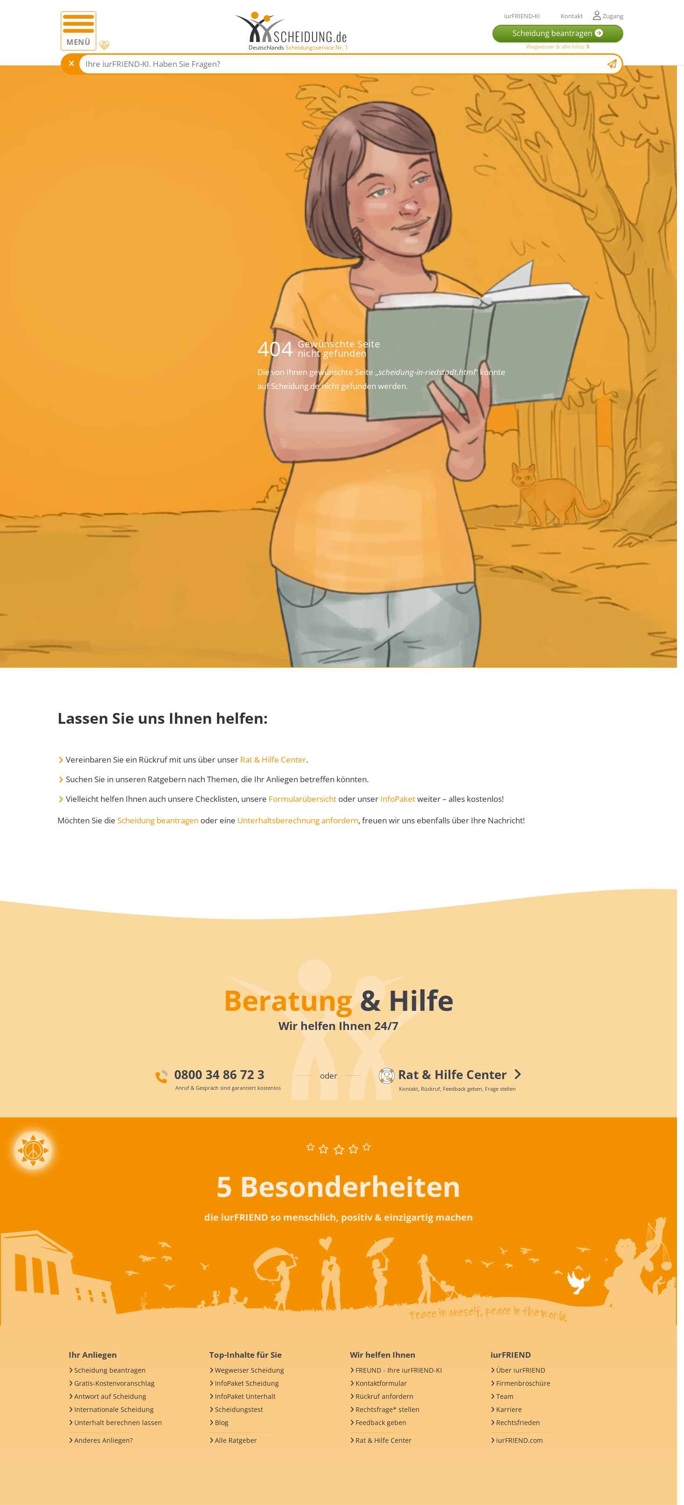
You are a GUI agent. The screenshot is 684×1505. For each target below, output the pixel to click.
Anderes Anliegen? (103, 1440)
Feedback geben (381, 1422)
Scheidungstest (239, 1409)
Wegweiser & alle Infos (558, 46)
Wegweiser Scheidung (249, 1370)
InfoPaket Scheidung (247, 1383)
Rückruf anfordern (384, 1396)
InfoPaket (397, 798)
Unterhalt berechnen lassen (118, 1422)
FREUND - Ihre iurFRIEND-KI (399, 1370)
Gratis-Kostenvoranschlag (114, 1383)
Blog (221, 1422)
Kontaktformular (381, 1383)
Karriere (509, 1409)
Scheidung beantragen (158, 820)
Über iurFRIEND (520, 1370)
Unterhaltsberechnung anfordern (297, 820)
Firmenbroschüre (523, 1383)
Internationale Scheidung (114, 1409)
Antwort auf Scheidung (110, 1396)
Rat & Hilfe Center (273, 759)
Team (504, 1396)
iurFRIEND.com (519, 1440)
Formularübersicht (302, 798)
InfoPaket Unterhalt (245, 1396)
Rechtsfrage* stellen (388, 1409)
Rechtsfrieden (518, 1422)
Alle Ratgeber (236, 1440)
